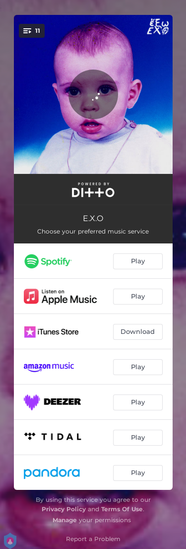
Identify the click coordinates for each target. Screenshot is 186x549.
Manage (65, 520)
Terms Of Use (122, 509)
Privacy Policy (64, 509)
